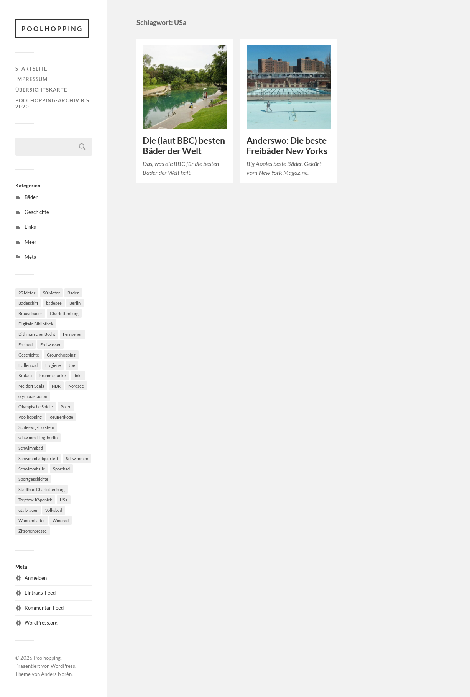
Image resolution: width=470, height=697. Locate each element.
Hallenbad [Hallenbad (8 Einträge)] (28, 365)
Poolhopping (52, 29)
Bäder (31, 197)
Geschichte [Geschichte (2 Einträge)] (28, 354)
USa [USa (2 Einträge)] (63, 499)
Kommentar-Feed (44, 608)
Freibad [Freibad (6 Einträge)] (25, 344)
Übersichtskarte (41, 90)
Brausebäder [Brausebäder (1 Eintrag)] (30, 313)
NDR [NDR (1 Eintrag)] (56, 385)
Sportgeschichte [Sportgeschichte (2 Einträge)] (33, 479)
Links (30, 227)
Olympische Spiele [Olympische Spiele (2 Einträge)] (35, 406)
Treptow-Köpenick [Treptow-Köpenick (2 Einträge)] (35, 499)
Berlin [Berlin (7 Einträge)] (75, 303)
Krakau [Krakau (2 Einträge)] (25, 375)
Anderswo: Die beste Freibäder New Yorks (287, 145)
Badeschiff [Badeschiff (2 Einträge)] (28, 303)
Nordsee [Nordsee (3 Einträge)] (76, 385)
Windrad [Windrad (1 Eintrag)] (61, 520)
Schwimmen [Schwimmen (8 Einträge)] (77, 458)
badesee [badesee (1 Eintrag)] (54, 303)
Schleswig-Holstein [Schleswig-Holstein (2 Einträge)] (36, 427)
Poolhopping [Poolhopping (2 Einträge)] (30, 416)
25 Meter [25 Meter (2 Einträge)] (26, 292)
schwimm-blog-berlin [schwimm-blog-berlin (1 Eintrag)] (38, 437)
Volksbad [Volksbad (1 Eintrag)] (53, 510)
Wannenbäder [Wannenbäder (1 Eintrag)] (31, 520)
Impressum (31, 79)
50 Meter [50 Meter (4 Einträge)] (51, 292)
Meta (30, 257)
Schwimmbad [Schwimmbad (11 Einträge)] (30, 447)
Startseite (31, 69)
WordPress (63, 666)
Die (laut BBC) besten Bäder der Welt (184, 145)
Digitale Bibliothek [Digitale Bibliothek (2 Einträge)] (35, 323)
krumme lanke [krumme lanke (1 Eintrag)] (52, 375)
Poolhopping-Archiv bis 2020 (52, 103)
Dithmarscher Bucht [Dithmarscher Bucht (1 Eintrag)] (36, 334)
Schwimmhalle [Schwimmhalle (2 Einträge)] (31, 468)
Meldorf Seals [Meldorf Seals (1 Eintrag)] (31, 385)
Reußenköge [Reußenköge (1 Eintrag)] (61, 416)
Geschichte (37, 212)
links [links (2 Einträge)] (78, 375)
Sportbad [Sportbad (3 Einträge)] (61, 468)
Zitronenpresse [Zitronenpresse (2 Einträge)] (32, 530)
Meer (30, 242)
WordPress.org (41, 623)
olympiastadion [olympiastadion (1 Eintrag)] (32, 396)
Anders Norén (56, 674)
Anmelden (36, 578)
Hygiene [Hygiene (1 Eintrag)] (53, 365)
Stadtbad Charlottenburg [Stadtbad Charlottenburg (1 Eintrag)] (41, 489)
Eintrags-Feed (40, 593)
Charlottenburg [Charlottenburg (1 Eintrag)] (64, 313)
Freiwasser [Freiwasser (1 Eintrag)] (50, 344)
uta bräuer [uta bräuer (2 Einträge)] (28, 510)
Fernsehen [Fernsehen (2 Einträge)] (72, 334)
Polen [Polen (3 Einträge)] (66, 406)
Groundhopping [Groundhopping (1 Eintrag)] (61, 354)
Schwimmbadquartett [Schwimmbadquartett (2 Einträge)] (38, 458)
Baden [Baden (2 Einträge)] (73, 292)
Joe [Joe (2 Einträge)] (72, 365)
